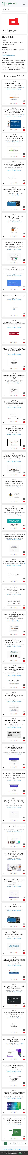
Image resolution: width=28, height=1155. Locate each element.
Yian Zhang (13, 114)
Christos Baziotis (7, 752)
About (5, 1149)
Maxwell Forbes (7, 673)
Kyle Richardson (9, 805)
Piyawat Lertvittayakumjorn (11, 618)
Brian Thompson (11, 592)
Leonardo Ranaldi (13, 169)
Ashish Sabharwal (18, 805)
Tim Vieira (21, 193)
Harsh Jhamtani (11, 964)
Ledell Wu (19, 1043)
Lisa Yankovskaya (21, 777)
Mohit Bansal (17, 460)
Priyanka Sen (11, 936)
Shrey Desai (11, 220)
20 (22, 1143)
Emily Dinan (7, 1043)
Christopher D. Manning (14, 247)
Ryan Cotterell (14, 193)
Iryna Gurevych (17, 325)
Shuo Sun (14, 777)
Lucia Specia (20, 618)
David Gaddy (11, 298)
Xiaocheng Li (19, 114)
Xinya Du (11, 1016)
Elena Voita (11, 405)
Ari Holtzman (12, 563)
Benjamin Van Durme (19, 644)
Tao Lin (14, 884)
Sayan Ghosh (16, 459)
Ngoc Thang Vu (20, 1097)
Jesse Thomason (19, 563)
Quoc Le (21, 246)
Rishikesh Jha (14, 380)
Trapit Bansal (8, 380)
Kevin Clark (7, 246)
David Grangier (14, 140)
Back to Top (21, 1149)
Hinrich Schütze (17, 1122)
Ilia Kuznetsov (10, 325)
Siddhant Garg (8, 485)
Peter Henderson (15, 724)
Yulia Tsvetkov (17, 432)
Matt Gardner (21, 829)
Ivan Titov (17, 405)
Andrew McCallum (17, 381)
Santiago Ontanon (14, 273)
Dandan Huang (8, 353)
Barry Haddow (14, 538)
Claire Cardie (16, 1016)
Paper (19, 89)
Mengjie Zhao (10, 884)
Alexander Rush (18, 990)
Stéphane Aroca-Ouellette (11, 1070)
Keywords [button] (9, 89)
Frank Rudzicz (20, 1070)
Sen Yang (19, 353)
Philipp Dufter (10, 1122)
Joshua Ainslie (6, 273)
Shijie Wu (11, 644)
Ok (20, 1153)
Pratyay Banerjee (11, 858)
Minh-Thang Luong (14, 246)
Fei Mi (18, 884)
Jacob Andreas (7, 87)
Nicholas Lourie (13, 829)
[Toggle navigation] (24, 3)
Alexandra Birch (21, 752)
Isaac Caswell (21, 140)
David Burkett (19, 87)
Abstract (14, 89)
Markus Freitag (7, 140)
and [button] (23, 87)
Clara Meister (8, 193)
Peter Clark (17, 964)
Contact (10, 1149)
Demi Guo (8, 990)
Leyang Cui (14, 353)
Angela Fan (13, 1043)
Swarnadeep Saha (8, 459)
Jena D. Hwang (14, 673)
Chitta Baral (18, 858)
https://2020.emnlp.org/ (8, 55)
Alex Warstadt (7, 114)
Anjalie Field (10, 432)
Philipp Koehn (21, 538)
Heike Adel (14, 1097)
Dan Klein (17, 298)
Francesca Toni (14, 619)
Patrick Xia (6, 644)
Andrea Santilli (19, 167)
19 (19, 1143)
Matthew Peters (14, 830)
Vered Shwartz (21, 673)
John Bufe (13, 87)
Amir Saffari (17, 936)
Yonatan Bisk (6, 563)
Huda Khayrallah (7, 699)
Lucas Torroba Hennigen (9, 512)
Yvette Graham (7, 538)
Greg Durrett (17, 220)
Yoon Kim (12, 990)
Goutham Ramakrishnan (17, 485)
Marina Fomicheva (7, 777)
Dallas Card (8, 724)
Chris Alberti (22, 273)
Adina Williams (18, 512)
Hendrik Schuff (7, 1097)
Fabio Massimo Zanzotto (10, 167)
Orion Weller (7, 829)
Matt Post (18, 592)
